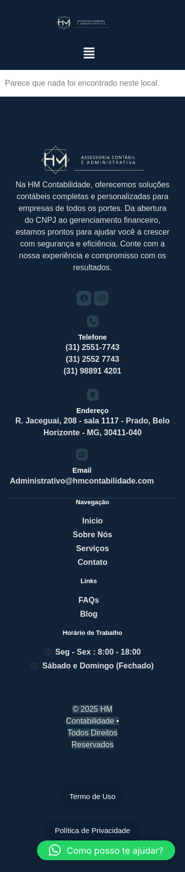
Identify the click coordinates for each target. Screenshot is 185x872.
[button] (89, 54)
